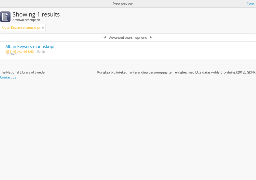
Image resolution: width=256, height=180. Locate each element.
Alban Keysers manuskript (30, 46)
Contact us (8, 77)
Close (250, 4)
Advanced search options (128, 37)
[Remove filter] (43, 27)
